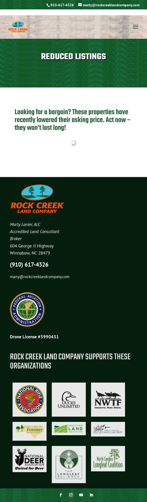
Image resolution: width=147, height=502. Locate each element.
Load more (73, 143)
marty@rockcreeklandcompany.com (39, 276)
